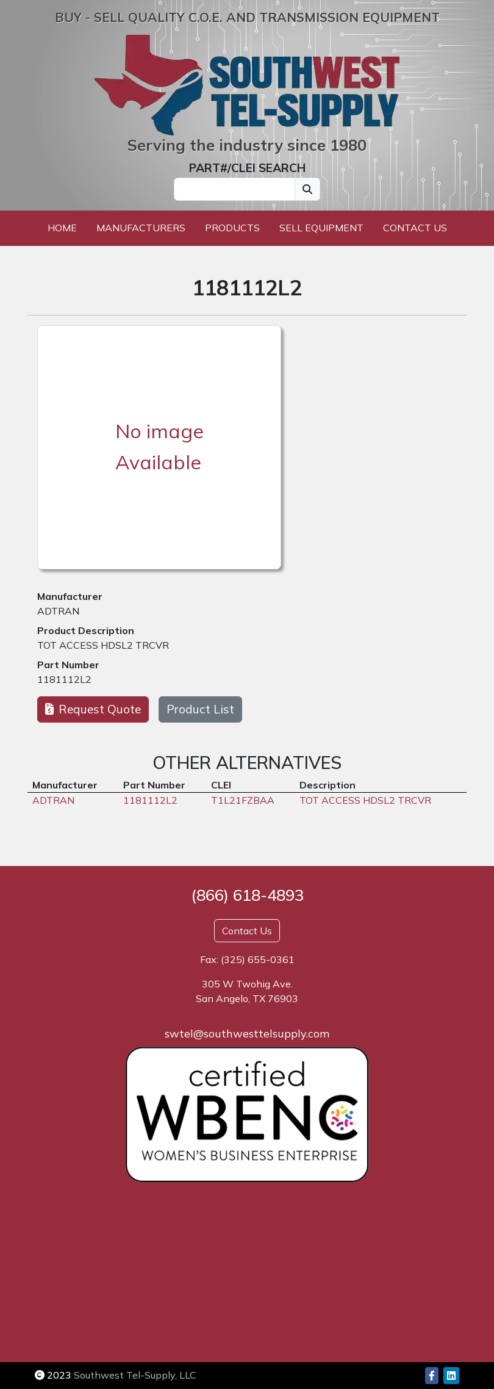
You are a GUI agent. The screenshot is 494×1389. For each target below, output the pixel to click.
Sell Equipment (321, 228)
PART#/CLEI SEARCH (247, 168)
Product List (200, 709)
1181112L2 (64, 679)
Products (232, 228)
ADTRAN (58, 611)
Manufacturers (140, 228)
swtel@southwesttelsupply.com (247, 1033)
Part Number (68, 664)
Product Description (85, 630)
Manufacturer (69, 596)
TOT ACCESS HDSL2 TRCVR (103, 645)
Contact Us (415, 228)
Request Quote (93, 709)
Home (62, 228)
